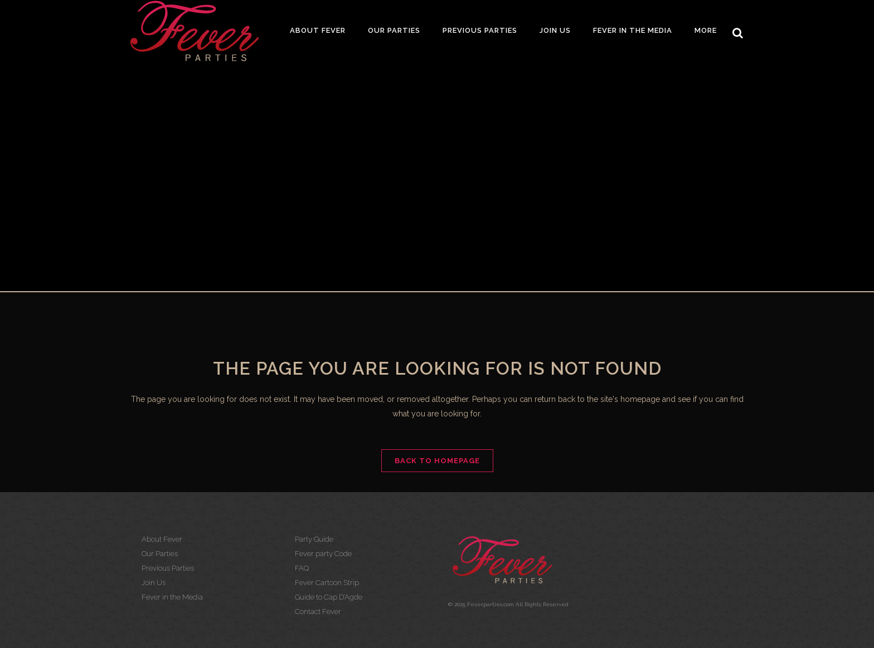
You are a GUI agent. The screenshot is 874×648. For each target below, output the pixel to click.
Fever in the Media (172, 597)
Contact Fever (318, 611)
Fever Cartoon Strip (327, 582)
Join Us (154, 582)
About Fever (162, 539)
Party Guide (314, 539)
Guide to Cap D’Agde (328, 597)
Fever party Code (323, 553)
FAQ (302, 568)
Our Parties (160, 553)
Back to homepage (437, 460)
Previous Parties (168, 568)
